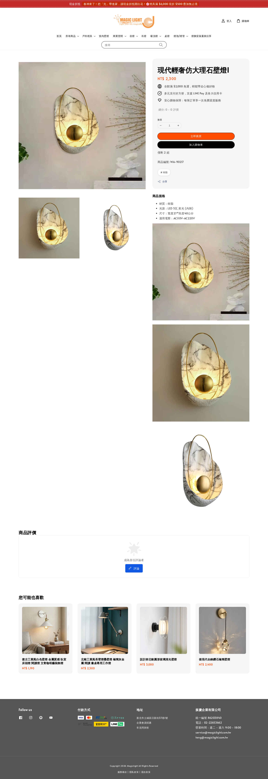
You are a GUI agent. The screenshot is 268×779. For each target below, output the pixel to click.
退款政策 (146, 772)
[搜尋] (161, 44)
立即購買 (196, 136)
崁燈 (132, 36)
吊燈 (143, 36)
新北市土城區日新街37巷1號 (152, 718)
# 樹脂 (164, 172)
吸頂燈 (154, 36)
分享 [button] (162, 181)
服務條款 (122, 772)
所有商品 (71, 36)
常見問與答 (143, 727)
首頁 (59, 36)
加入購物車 (196, 144)
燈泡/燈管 (179, 36)
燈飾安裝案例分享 (201, 36)
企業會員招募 (144, 722)
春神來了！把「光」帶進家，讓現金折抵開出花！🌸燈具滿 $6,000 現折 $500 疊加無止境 (140, 4)
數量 (160, 119)
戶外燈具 (87, 36)
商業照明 (118, 36)
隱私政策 (134, 772)
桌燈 (167, 36)
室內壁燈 (104, 36)
